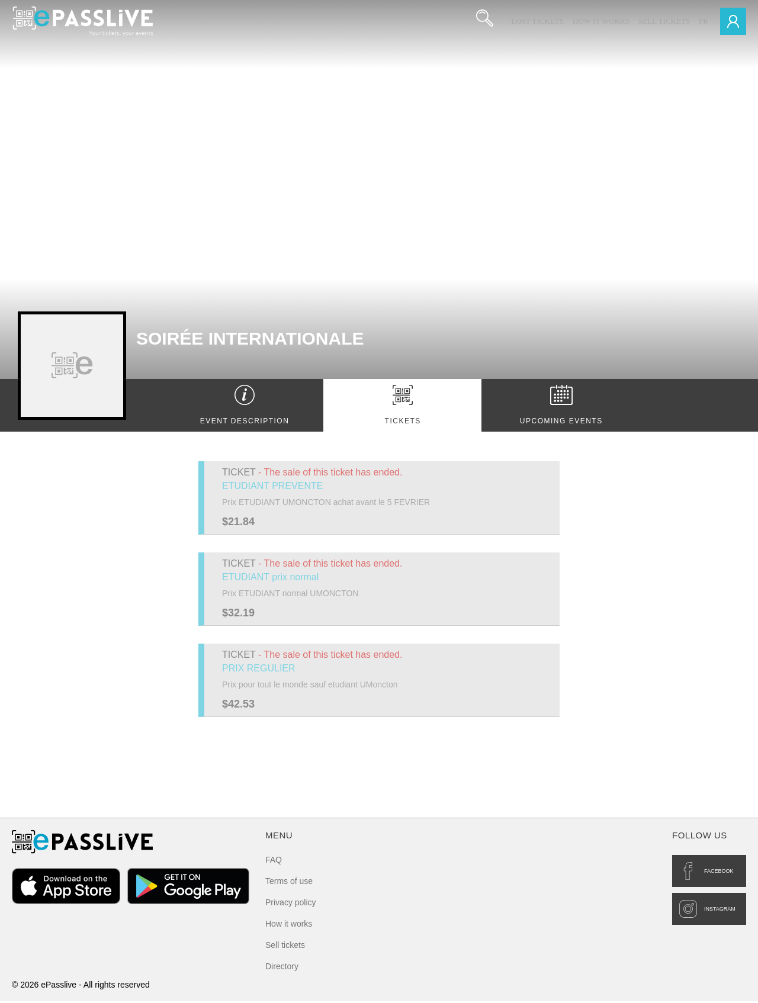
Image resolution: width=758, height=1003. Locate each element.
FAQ (273, 861)
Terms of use (289, 883)
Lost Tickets (537, 21)
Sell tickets (664, 21)
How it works (601, 21)
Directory (281, 968)
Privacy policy (290, 904)
